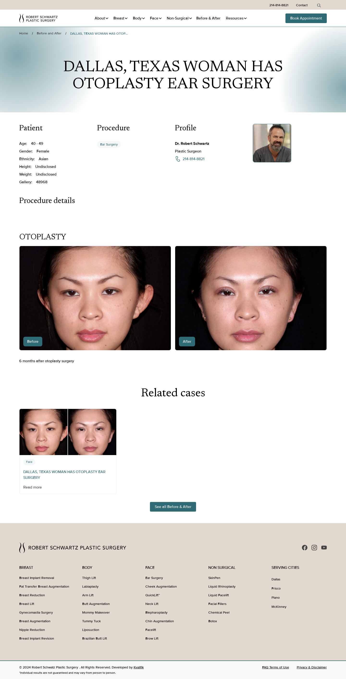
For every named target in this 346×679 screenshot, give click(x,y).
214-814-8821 (278, 5)
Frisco (276, 588)
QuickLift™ (152, 595)
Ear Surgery (109, 144)
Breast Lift (26, 604)
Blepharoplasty (156, 612)
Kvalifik (139, 667)
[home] (38, 18)
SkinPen (214, 578)
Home (23, 33)
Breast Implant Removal (36, 578)
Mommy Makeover (96, 612)
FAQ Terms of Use (275, 667)
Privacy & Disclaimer (312, 667)
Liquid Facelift (218, 595)
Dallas (276, 579)
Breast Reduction (32, 595)
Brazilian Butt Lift (94, 638)
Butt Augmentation (96, 604)
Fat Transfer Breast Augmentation (44, 586)
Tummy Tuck (91, 621)
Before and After (49, 33)
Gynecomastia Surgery (36, 612)
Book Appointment (306, 18)
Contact (302, 5)
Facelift (150, 630)
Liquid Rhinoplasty (221, 586)
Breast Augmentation (34, 621)
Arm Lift (87, 595)
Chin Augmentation (159, 621)
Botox (212, 621)
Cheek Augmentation (161, 586)
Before (208, 18)
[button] (102, 18)
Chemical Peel (218, 612)
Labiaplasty (90, 586)
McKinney (279, 607)
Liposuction (90, 630)
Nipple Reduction (32, 630)
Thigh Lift (89, 578)
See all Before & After (173, 506)
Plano (276, 598)
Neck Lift (151, 604)
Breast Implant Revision (36, 638)
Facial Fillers (217, 604)
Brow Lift (151, 638)
